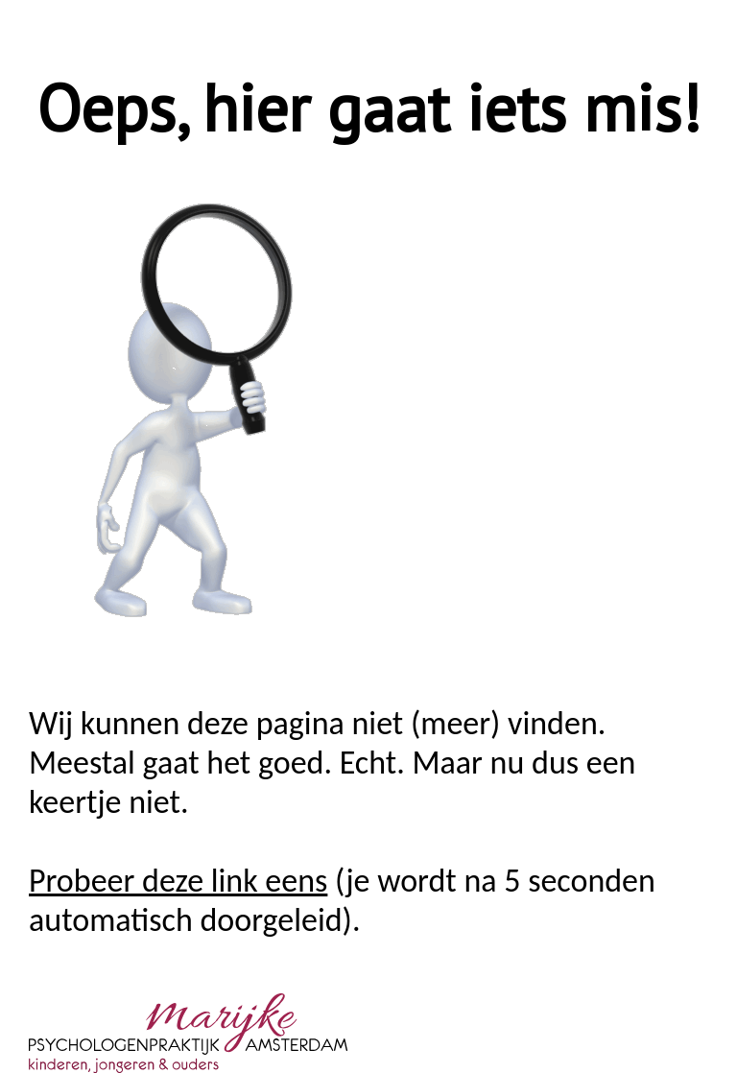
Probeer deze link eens (178, 880)
